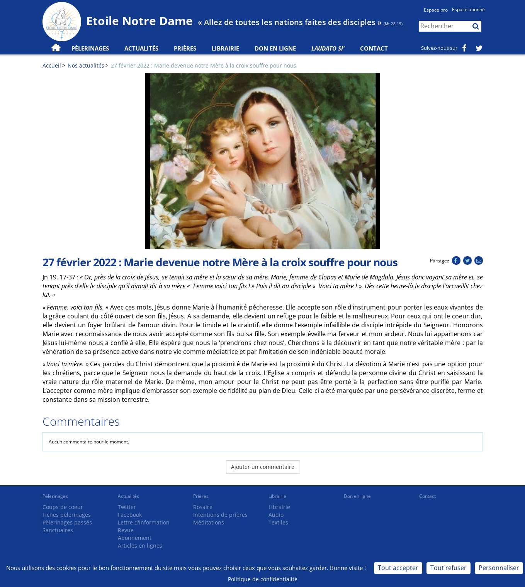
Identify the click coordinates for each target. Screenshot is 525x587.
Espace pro (436, 10)
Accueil (51, 65)
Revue (126, 530)
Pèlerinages (55, 496)
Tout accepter (398, 567)
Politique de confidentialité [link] (262, 579)
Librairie (225, 48)
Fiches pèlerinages (66, 514)
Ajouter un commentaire (262, 466)
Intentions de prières (220, 514)
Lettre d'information (144, 522)
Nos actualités (86, 65)
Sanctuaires (57, 530)
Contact (374, 48)
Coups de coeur (62, 507)
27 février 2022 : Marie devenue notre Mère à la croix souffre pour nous (203, 65)
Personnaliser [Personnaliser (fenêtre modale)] (499, 567)
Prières (185, 48)
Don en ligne (275, 48)
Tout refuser (448, 567)
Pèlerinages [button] (90, 48)
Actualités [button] (141, 48)
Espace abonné (468, 9)
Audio (276, 514)
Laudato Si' (328, 48)
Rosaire (202, 507)
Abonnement (134, 537)
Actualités (128, 496)
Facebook (130, 514)
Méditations (208, 522)
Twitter (127, 507)
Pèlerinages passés (67, 522)
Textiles (278, 522)
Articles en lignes (140, 545)
